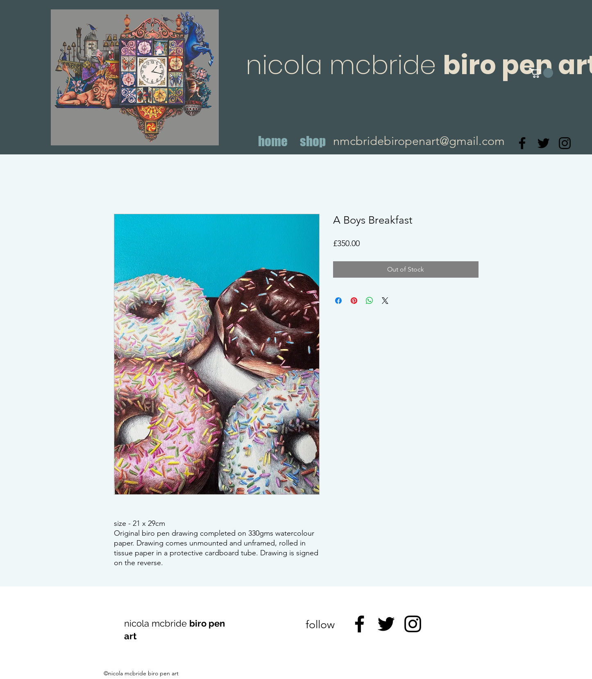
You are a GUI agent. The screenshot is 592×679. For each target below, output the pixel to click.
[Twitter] (543, 143)
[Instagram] (565, 143)
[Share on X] (385, 301)
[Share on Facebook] (338, 301)
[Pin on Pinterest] (354, 301)
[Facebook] (522, 143)
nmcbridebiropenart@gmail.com (419, 141)
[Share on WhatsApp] (369, 301)
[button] (541, 73)
